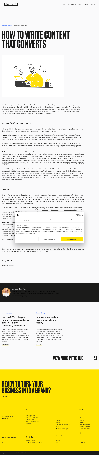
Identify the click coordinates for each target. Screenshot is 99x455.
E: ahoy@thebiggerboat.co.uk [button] (34, 442)
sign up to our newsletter (48, 249)
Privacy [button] (58, 438)
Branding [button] (82, 422)
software (45, 210)
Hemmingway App (70, 210)
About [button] (79, 4)
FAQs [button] (57, 426)
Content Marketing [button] (85, 426)
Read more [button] (5, 344)
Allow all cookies (71, 239)
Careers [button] (58, 422)
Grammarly (54, 210)
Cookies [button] (58, 440)
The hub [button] (86, 4)
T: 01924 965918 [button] (30, 440)
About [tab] (72, 219)
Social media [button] (83, 431)
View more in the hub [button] (75, 358)
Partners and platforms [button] (63, 424)
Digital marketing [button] (85, 429)
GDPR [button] (57, 442)
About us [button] (58, 418)
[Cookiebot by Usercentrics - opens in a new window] (76, 215)
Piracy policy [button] (59, 436)
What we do (72, 4)
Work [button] (64, 4)
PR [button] (80, 433)
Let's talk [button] (4, 396)
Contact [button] (93, 4)
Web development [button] (85, 424)
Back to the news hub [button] (8, 265)
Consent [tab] (26, 220)
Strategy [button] (82, 418)
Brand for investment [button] (86, 416)
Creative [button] (82, 420)
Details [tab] (49, 219)
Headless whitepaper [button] (62, 429)
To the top (83, 442)
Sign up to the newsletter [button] (9, 437)
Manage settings (49, 239)
